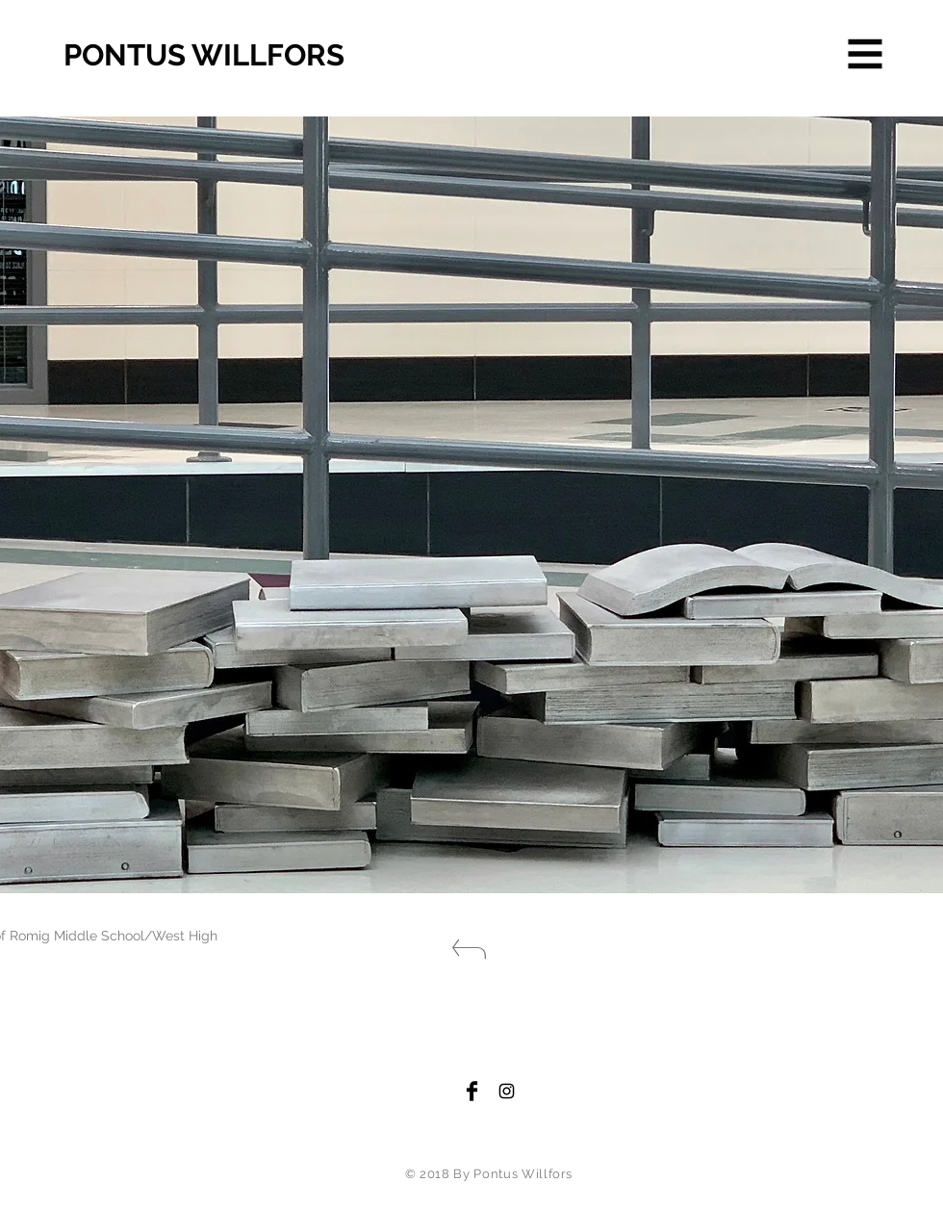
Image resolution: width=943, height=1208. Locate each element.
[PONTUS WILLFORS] (246, 56)
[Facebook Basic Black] (472, 1091)
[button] (865, 54)
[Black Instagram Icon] (507, 1091)
